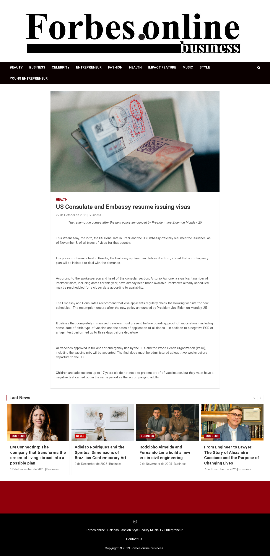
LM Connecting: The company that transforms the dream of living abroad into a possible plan (38, 455)
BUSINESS (37, 67)
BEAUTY (16, 67)
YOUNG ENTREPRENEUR (29, 78)
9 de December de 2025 (91, 464)
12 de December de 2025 (27, 469)
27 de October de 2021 (71, 215)
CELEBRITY (61, 67)
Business (95, 215)
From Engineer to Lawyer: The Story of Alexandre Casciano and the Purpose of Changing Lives (231, 455)
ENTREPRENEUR (89, 67)
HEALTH (135, 67)
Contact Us (134, 539)
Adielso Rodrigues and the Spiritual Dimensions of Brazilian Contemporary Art (100, 452)
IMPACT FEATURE (162, 67)
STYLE (205, 67)
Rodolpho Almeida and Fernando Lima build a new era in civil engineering (165, 452)
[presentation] (254, 398)
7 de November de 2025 (156, 464)
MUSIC (188, 67)
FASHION (115, 67)
